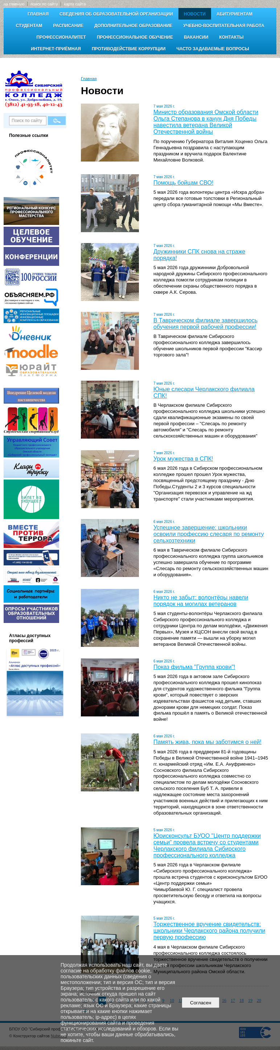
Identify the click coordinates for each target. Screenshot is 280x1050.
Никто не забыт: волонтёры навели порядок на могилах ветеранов (200, 600)
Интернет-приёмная (56, 48)
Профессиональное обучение (135, 37)
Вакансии (196, 37)
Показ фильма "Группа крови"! (194, 667)
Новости (195, 14)
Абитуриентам (234, 14)
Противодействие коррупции (128, 48)
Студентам (29, 25)
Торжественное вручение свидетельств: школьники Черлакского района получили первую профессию (209, 930)
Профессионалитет (61, 37)
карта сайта (75, 4)
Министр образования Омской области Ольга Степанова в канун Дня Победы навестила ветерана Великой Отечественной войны (205, 122)
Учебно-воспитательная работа (223, 25)
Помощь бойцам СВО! (183, 183)
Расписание (68, 25)
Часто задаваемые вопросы (212, 48)
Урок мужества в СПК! (183, 459)
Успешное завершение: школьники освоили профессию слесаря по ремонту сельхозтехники (208, 534)
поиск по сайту (44, 4)
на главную (14, 4)
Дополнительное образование (133, 25)
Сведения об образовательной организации (116, 14)
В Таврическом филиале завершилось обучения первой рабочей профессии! (205, 323)
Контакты (231, 37)
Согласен (201, 1002)
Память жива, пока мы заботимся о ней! (207, 742)
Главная (38, 14)
